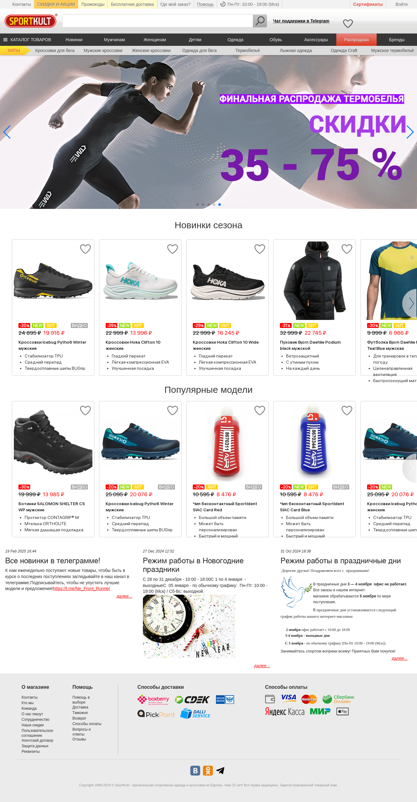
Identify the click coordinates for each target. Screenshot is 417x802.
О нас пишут (32, 714)
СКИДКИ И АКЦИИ (56, 4)
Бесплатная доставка (132, 4)
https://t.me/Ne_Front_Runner (81, 588)
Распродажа (356, 39)
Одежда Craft (344, 50)
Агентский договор (37, 740)
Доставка (80, 707)
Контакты (21, 4)
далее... (124, 596)
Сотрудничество (35, 719)
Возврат (79, 718)
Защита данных (35, 746)
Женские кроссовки (151, 50)
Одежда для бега (199, 50)
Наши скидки (33, 725)
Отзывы (79, 739)
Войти (401, 4)
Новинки (74, 39)
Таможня (79, 713)
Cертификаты (368, 4)
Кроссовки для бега (55, 50)
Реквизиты (31, 751)
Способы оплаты (86, 724)
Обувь (275, 39)
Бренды (397, 39)
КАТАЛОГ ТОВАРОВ (30, 39)
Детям (195, 39)
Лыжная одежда (296, 50)
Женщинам (155, 39)
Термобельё (248, 50)
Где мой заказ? (175, 4)
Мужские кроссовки (103, 50)
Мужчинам (114, 39)
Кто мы (28, 703)
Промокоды (92, 4)
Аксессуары (316, 39)
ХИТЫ (14, 50)
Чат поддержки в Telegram (301, 20)
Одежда (236, 39)
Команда (29, 708)
